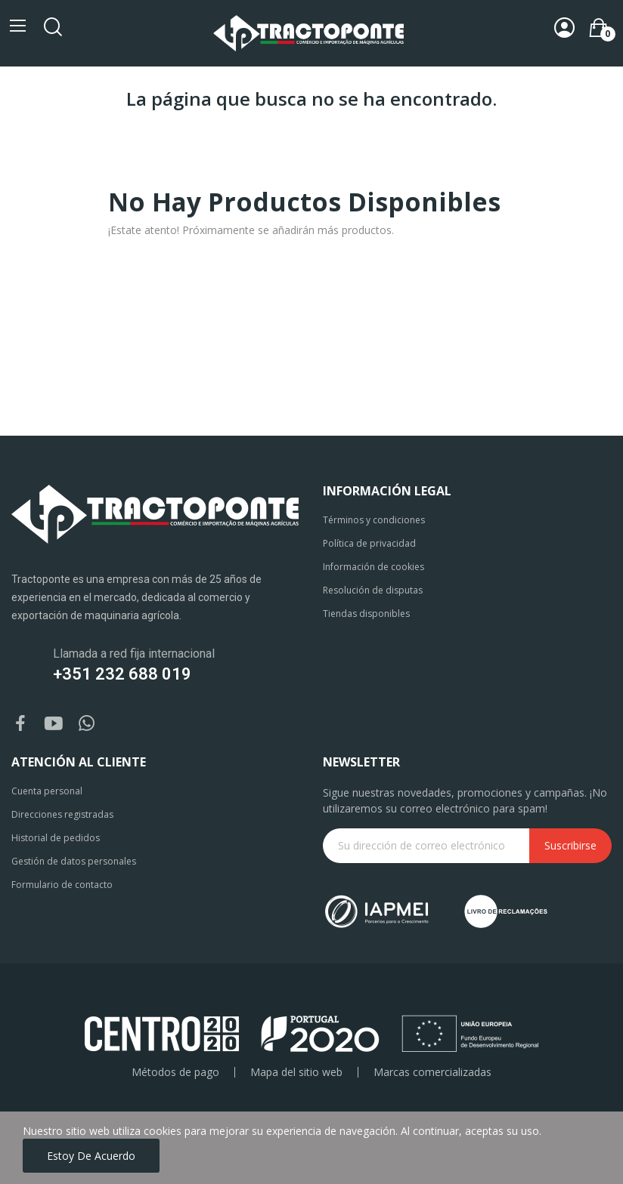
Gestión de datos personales (73, 861)
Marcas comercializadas (432, 1072)
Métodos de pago (175, 1072)
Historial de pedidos (55, 837)
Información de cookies (373, 566)
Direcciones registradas (62, 814)
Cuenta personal (46, 791)
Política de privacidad (369, 543)
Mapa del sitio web (296, 1072)
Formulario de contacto (62, 884)
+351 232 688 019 (122, 673)
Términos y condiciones (374, 519)
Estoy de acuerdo (91, 1156)
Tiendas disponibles (366, 613)
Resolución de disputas (373, 590)
